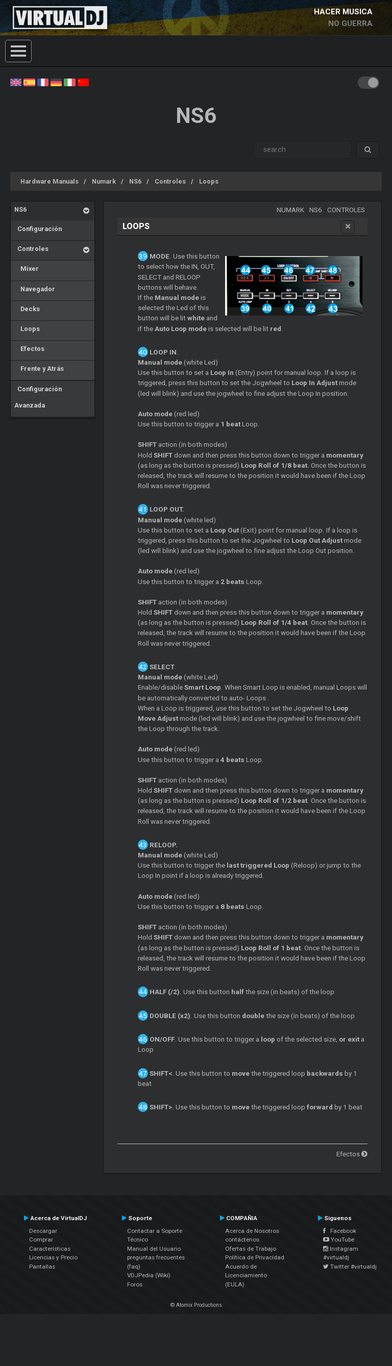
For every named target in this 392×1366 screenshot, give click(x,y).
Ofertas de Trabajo (250, 1248)
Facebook (339, 1230)
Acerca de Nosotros (252, 1230)
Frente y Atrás (39, 368)
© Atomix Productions (196, 1305)
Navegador (34, 289)
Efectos (29, 348)
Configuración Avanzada (38, 397)
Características (49, 1248)
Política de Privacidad (254, 1257)
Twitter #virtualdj (350, 1266)
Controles (170, 181)
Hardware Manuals (49, 181)
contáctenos (242, 1239)
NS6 (135, 181)
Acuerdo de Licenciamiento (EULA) (246, 1275)
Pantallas (42, 1266)
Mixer (26, 268)
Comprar (41, 1239)
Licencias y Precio (53, 1257)
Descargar (43, 1230)
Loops (208, 181)
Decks (27, 309)
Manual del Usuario (154, 1248)
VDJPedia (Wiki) (148, 1275)
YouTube (338, 1239)
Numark (104, 181)
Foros (134, 1284)
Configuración (38, 229)
